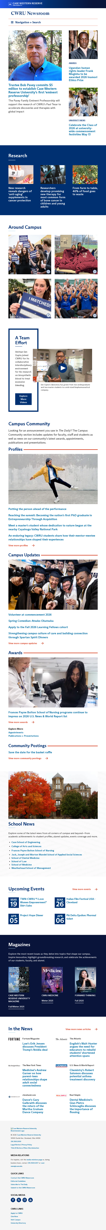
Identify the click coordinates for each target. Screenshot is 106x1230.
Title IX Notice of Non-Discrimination (25, 1144)
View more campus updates (26, 643)
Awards (73, 63)
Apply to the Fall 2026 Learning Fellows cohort (38, 627)
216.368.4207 (33, 1159)
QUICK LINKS (17, 1170)
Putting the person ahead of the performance (37, 509)
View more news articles (78, 1029)
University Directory (18, 1219)
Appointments (15, 732)
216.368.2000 (16, 1138)
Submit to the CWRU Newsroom (23, 1184)
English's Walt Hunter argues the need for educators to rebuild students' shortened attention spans (83, 1050)
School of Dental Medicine (25, 858)
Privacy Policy (27, 1141)
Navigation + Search (25, 23)
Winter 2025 (47, 1000)
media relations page (34, 1156)
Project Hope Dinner (31, 915)
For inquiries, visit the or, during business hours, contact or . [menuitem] (30, 1159)
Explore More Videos (23, 399)
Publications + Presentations (23, 735)
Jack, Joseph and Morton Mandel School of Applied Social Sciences (46, 854)
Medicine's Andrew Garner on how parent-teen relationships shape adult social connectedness (34, 1077)
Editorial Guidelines (18, 1178)
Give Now (14, 1213)
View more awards (21, 722)
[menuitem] (53, 1174)
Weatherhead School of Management (31, 868)
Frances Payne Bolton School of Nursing (32, 850)
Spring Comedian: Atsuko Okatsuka (31, 620)
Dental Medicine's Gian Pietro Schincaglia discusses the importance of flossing (83, 1106)
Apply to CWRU (17, 1210)
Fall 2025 (79, 1000)
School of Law (19, 861)
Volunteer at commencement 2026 (30, 614)
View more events (85, 889)
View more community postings (28, 758)
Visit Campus (15, 1216)
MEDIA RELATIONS (20, 1152)
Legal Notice (15, 1141)
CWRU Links (17, 1205)
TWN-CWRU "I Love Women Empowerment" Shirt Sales (33, 902)
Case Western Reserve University (29, 1131)
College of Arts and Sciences (26, 846)
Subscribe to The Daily (19, 1181)
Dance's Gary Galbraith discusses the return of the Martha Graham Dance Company (34, 1106)
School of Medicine (21, 864)
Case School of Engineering (25, 842)
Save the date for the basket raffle (30, 752)
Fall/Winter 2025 (16, 1006)
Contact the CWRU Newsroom (22, 1174)
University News (77, 120)
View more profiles (21, 545)
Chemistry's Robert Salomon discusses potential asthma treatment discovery (82, 1074)
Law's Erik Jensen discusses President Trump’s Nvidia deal (35, 1046)
